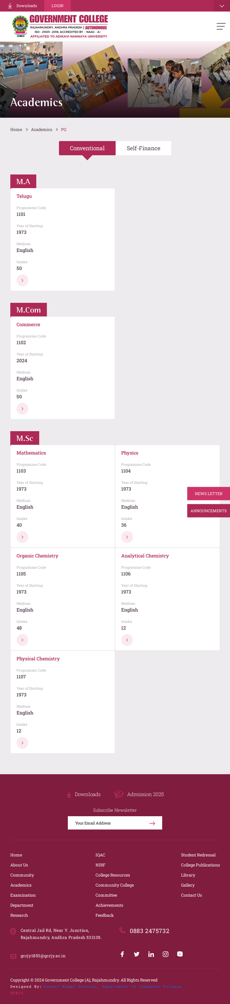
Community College (115, 885)
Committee (106, 895)
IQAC (100, 855)
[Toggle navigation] (222, 5)
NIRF (101, 865)
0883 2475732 (149, 931)
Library (188, 875)
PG (63, 129)
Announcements (208, 510)
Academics (41, 129)
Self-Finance (143, 148)
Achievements (109, 905)
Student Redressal (198, 855)
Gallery (188, 885)
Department (21, 905)
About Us (19, 865)
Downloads (22, 5)
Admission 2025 (139, 794)
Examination (23, 895)
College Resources (113, 875)
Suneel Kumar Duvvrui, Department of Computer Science (113, 987)
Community (22, 875)
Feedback (105, 915)
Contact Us (191, 895)
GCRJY (17, 993)
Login (57, 5)
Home (16, 129)
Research (19, 915)
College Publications (200, 865)
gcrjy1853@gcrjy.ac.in (43, 955)
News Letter (209, 493)
